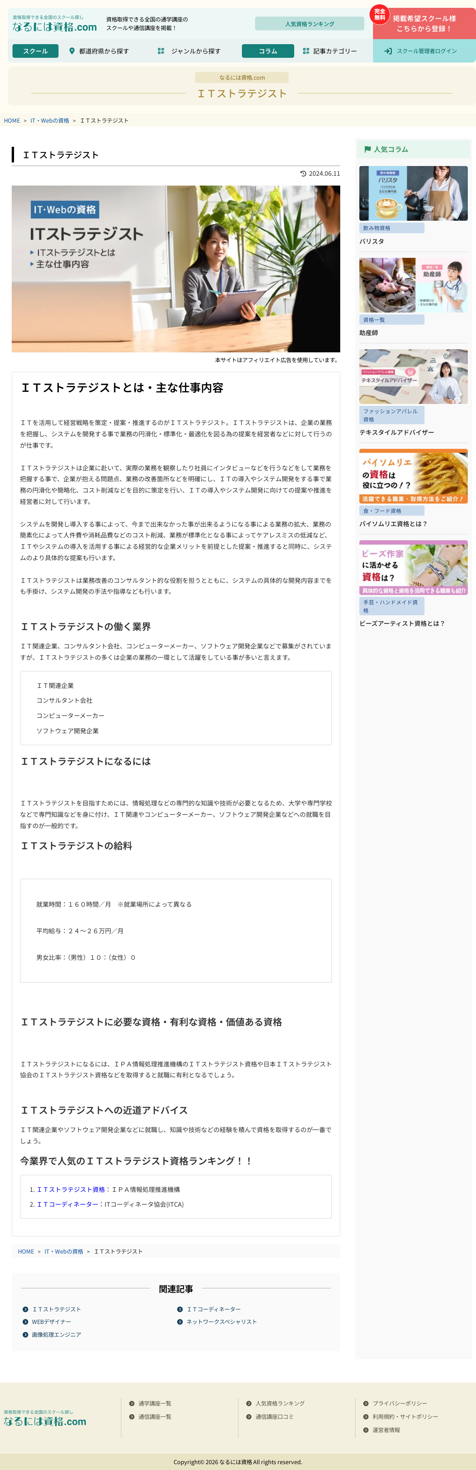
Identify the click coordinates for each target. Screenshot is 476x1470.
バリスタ (371, 241)
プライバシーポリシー (400, 1403)
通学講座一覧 (155, 1403)
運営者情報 (386, 1429)
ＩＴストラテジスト (57, 1309)
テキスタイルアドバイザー (396, 432)
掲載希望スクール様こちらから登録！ (424, 23)
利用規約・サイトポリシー (405, 1416)
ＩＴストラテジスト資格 (70, 1189)
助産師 (368, 332)
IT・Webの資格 (49, 120)
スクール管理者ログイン (427, 50)
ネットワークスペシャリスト (222, 1321)
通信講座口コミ (275, 1416)
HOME (12, 120)
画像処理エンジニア (57, 1334)
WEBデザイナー (52, 1321)
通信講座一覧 (155, 1416)
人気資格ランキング (309, 23)
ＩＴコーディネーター (67, 1204)
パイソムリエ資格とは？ (393, 523)
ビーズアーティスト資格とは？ (402, 623)
